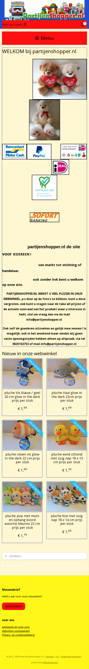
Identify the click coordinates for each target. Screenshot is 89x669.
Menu (44, 38)
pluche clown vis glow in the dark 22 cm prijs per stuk (22, 458)
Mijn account (14, 24)
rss (57, 656)
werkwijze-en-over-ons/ (16, 627)
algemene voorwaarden (16, 631)
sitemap (50, 656)
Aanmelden (13, 606)
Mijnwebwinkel (50, 662)
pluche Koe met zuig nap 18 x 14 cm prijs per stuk (67, 520)
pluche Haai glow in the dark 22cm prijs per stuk (67, 397)
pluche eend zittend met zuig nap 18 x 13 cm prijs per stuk (67, 458)
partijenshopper (12, 565)
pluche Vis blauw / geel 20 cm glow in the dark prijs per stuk (22, 397)
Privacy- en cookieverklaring (18, 635)
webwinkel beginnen (71, 656)
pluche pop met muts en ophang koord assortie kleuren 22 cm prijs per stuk (22, 521)
